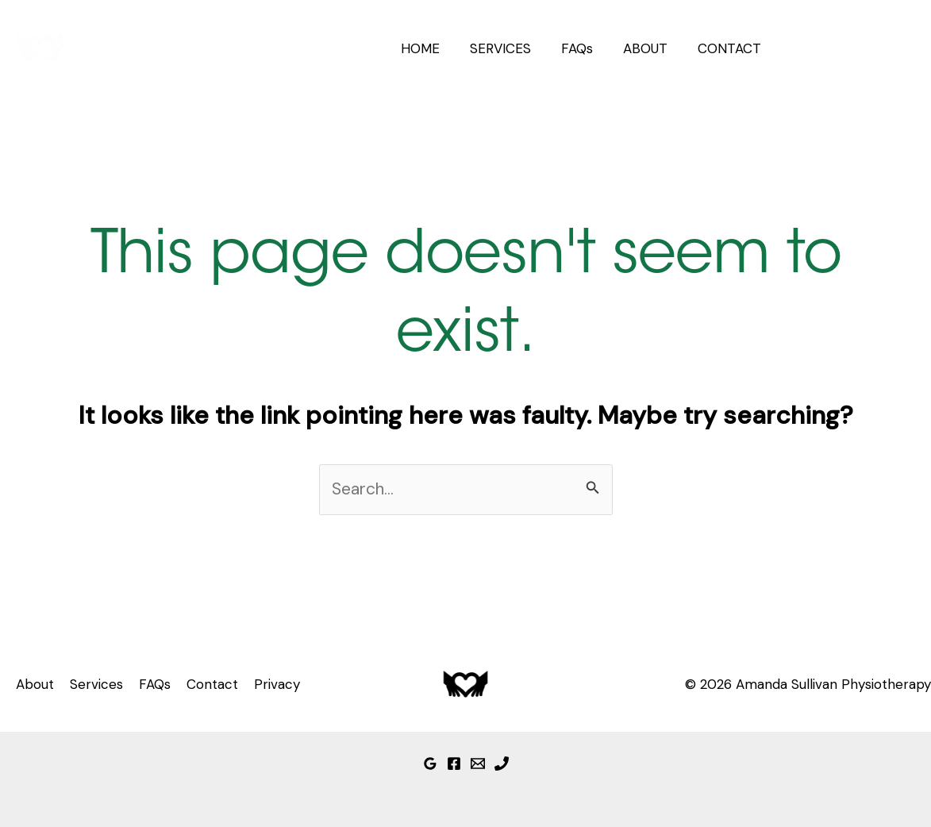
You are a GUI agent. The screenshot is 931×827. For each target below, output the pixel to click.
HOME (434, 48)
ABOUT (650, 48)
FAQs (585, 48)
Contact (212, 684)
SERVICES (511, 48)
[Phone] (501, 763)
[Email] (478, 763)
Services (96, 684)
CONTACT (731, 48)
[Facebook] (454, 763)
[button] (853, 48)
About (35, 684)
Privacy (277, 684)
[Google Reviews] (430, 763)
